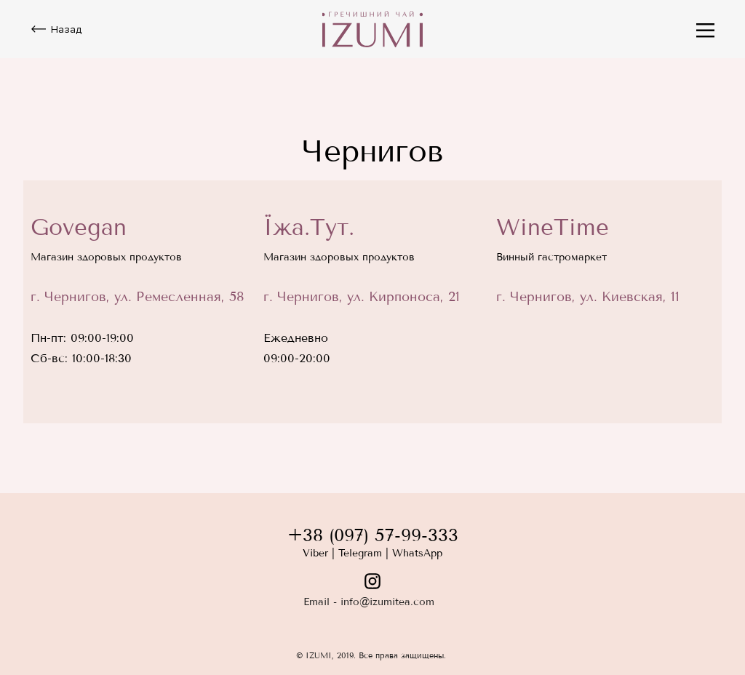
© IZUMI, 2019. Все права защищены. (371, 655)
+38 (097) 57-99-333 (372, 535)
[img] (372, 29)
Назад (66, 29)
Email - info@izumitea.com (368, 602)
